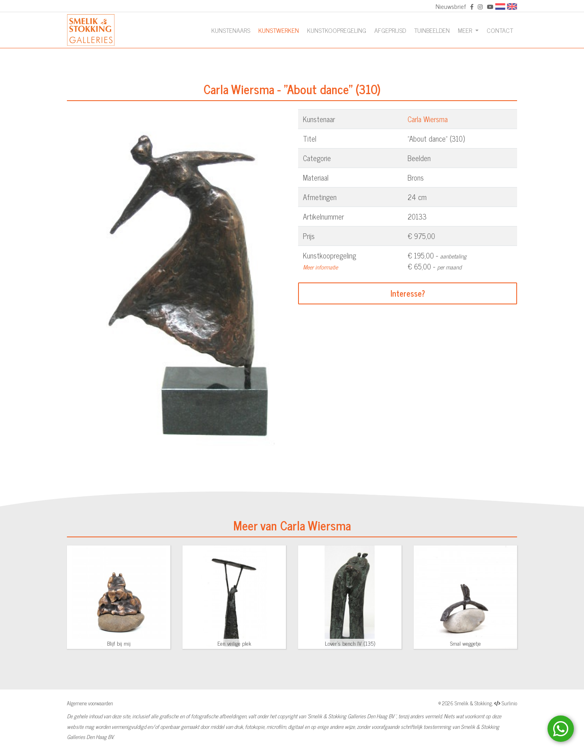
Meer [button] (466, 30)
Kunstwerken (278, 30)
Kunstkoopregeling (336, 30)
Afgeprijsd (390, 30)
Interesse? (408, 293)
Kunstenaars (230, 30)
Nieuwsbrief (451, 6)
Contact (500, 30)
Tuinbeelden (432, 30)
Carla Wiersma (428, 119)
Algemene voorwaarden (90, 703)
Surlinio (509, 703)
